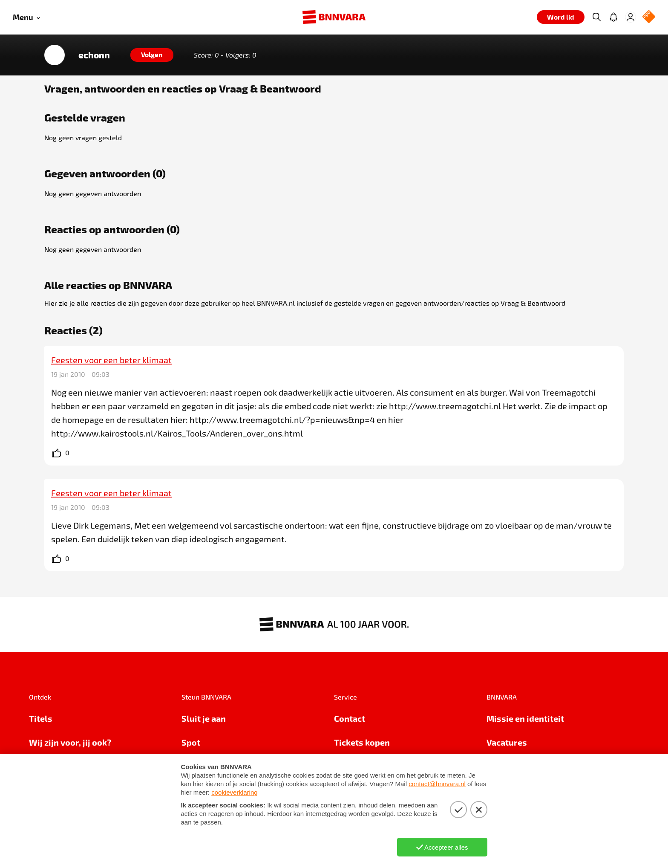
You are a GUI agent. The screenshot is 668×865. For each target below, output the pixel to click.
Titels (40, 718)
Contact (349, 718)
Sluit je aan (203, 718)
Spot (190, 742)
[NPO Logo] (648, 17)
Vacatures (507, 742)
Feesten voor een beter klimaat (111, 360)
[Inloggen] (630, 17)
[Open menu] (26, 17)
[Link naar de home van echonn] (54, 55)
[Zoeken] (596, 17)
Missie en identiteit (525, 718)
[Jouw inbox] (613, 17)
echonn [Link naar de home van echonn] (94, 55)
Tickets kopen (362, 742)
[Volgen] (151, 55)
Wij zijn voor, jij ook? (70, 742)
